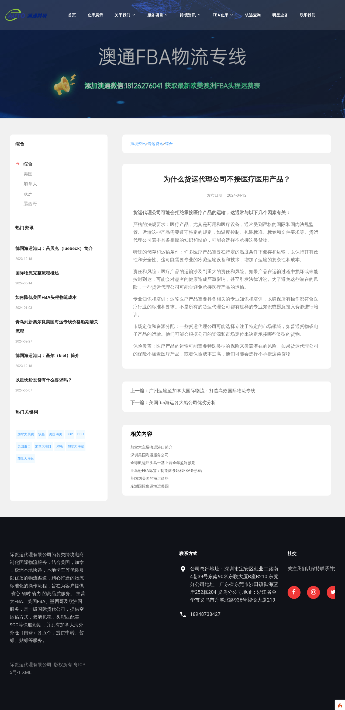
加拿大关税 (26, 434)
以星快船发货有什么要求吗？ (43, 380)
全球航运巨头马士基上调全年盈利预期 (162, 463)
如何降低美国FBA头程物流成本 (46, 297)
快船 (41, 434)
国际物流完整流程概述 (37, 273)
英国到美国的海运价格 (149, 478)
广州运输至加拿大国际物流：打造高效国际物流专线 (202, 390)
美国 (28, 173)
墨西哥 (30, 203)
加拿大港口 (43, 446)
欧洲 (28, 193)
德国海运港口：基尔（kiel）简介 (47, 355)
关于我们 (122, 15)
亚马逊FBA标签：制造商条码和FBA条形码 (166, 470)
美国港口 (24, 446)
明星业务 (280, 15)
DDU (80, 434)
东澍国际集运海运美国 (149, 486)
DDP (70, 434)
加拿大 (30, 183)
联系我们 (308, 15)
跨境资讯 (188, 15)
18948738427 (243, 614)
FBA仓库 (220, 15)
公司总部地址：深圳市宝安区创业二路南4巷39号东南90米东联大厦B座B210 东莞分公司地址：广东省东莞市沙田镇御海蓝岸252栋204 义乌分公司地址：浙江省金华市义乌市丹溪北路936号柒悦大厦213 (272, 584)
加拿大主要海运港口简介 (151, 447)
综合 (28, 164)
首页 (72, 15)
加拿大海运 (26, 458)
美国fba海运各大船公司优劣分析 (182, 402)
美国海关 (55, 434)
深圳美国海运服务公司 (149, 455)
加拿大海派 (76, 446)
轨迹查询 (253, 15)
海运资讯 (155, 144)
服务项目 (155, 15)
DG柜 (60, 446)
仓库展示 (95, 15)
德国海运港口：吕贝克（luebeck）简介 (54, 248)
